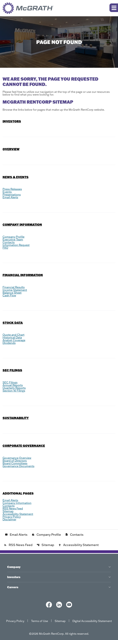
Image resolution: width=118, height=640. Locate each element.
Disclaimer (9, 519)
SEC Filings (12, 370)
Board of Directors (15, 460)
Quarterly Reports (14, 387)
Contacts (9, 242)
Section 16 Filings (14, 390)
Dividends (9, 343)
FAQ (5, 247)
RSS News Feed (13, 508)
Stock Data (13, 323)
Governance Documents (18, 466)
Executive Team (13, 239)
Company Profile (13, 236)
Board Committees (15, 463)
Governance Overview (17, 457)
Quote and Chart (13, 334)
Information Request (16, 245)
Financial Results (14, 287)
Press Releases (12, 189)
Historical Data (12, 337)
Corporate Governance (24, 446)
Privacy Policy (12, 516)
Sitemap (8, 511)
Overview (11, 149)
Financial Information (23, 275)
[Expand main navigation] (113, 7)
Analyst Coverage (14, 340)
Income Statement (15, 290)
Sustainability (16, 418)
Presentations (12, 194)
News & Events (16, 177)
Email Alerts (10, 197)
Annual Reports (13, 385)
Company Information (22, 224)
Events (7, 191)
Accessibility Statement (18, 514)
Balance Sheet (12, 292)
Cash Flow (9, 295)
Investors (12, 121)
